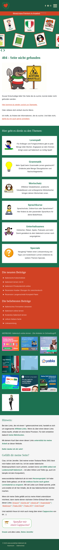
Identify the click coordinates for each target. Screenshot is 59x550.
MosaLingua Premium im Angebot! (26, 13)
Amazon (15, 503)
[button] (55, 6)
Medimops (6, 506)
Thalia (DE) (17, 506)
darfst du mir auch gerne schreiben (16, 119)
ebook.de (34, 503)
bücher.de (25, 503)
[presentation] (1, 50)
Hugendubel (45, 503)
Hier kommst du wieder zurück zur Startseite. (19, 105)
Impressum (10, 545)
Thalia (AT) (28, 506)
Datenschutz (20, 545)
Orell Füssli (39, 506)
